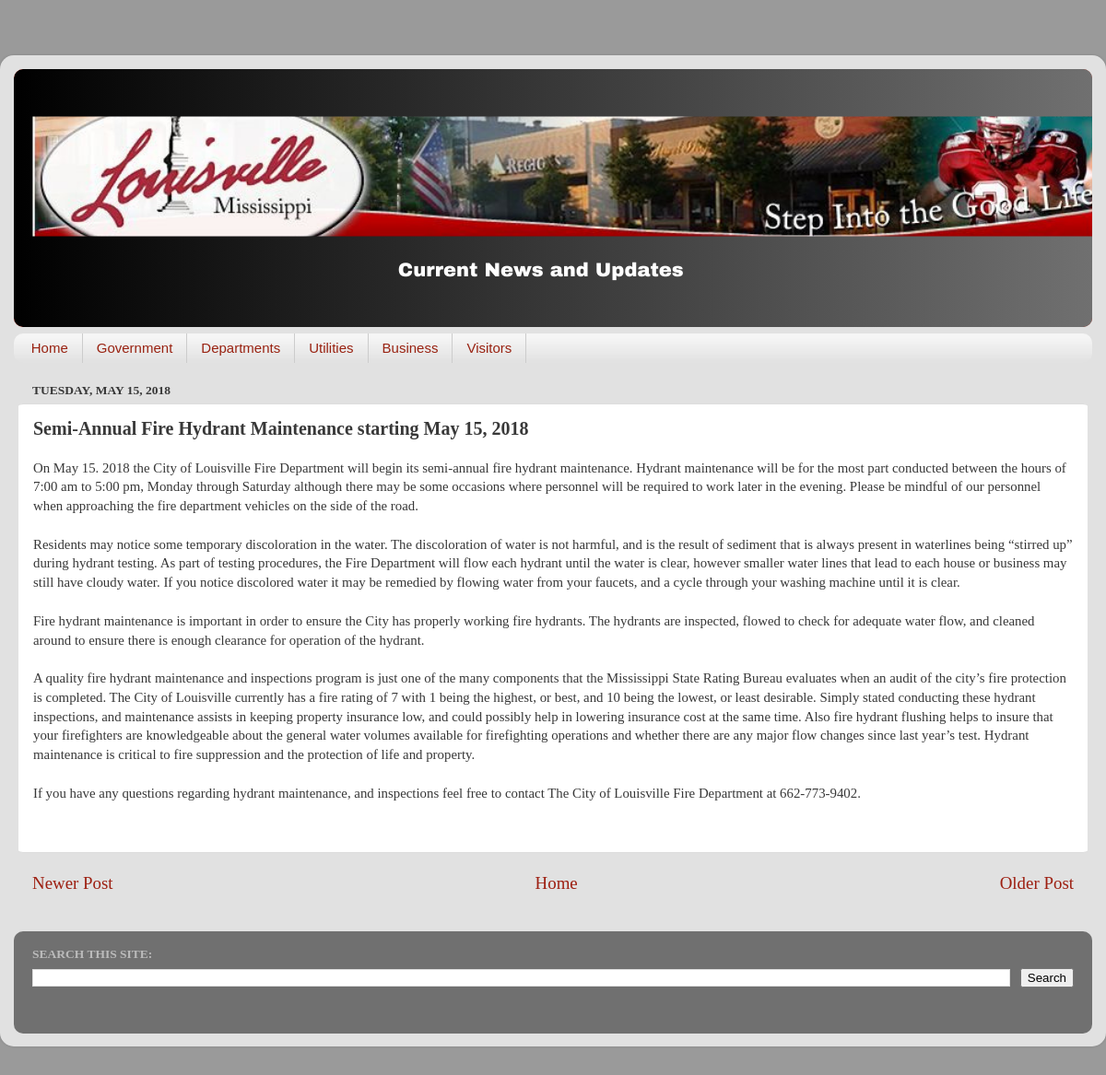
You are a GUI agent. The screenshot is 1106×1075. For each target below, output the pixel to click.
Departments (240, 348)
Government (135, 348)
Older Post (1037, 883)
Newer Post (72, 883)
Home (49, 348)
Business (410, 348)
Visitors (489, 348)
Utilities (331, 348)
